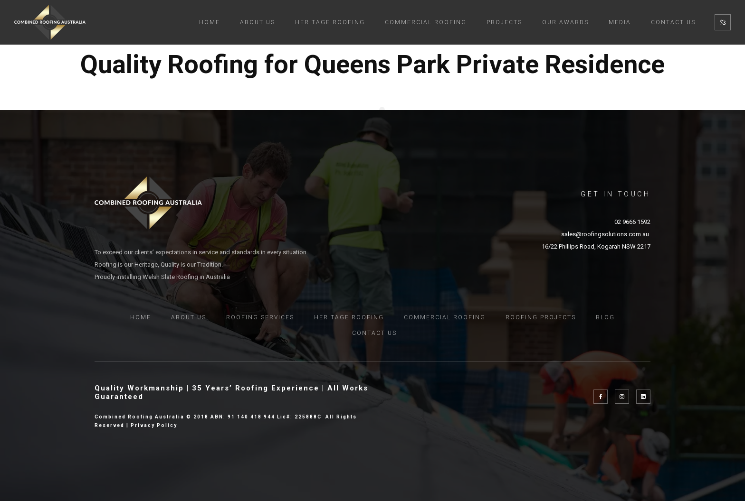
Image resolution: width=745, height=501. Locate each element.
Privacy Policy (154, 425)
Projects (504, 22)
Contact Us (673, 22)
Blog (605, 317)
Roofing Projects (541, 317)
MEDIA (620, 22)
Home (209, 22)
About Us (257, 22)
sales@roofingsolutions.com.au (605, 234)
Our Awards (565, 22)
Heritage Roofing (330, 22)
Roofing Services (260, 317)
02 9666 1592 (632, 221)
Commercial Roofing (426, 22)
